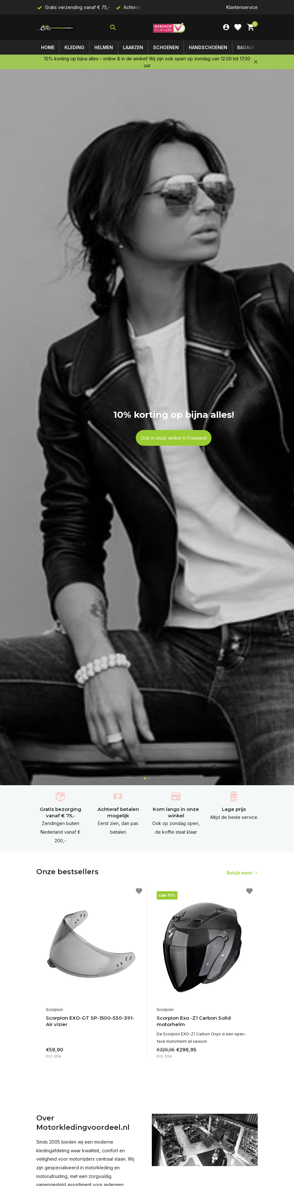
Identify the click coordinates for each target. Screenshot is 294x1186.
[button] (145, 778)
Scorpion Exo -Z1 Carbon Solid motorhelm (194, 1021)
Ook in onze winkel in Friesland (174, 438)
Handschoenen (208, 47)
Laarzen (133, 47)
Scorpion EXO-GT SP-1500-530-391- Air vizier (90, 1021)
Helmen (103, 47)
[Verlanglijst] (237, 27)
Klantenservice (242, 7)
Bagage (246, 47)
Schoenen (166, 47)
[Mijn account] (226, 27)
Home (48, 47)
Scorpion (54, 1009)
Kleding (74, 47)
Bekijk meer (240, 872)
